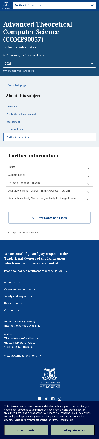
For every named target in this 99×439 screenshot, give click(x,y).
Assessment (13, 121)
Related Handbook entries (24, 182)
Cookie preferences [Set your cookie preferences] (73, 430)
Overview (12, 106)
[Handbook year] (49, 63)
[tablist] (54, 5)
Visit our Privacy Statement (31, 419)
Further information (18, 137)
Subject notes (16, 174)
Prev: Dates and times (52, 218)
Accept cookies (26, 430)
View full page (17, 85)
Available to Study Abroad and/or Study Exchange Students (43, 198)
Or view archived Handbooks (18, 70)
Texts (11, 167)
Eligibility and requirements (22, 114)
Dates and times (16, 129)
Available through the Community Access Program (39, 190)
